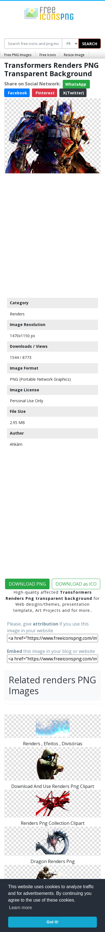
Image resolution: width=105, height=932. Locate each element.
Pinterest (44, 92)
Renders (17, 314)
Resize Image (74, 54)
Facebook (17, 92)
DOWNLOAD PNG (27, 584)
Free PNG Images (17, 54)
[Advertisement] (52, 234)
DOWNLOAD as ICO (76, 584)
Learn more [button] (20, 907)
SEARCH (89, 43)
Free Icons (47, 54)
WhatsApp (76, 84)
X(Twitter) (73, 92)
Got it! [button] (52, 922)
